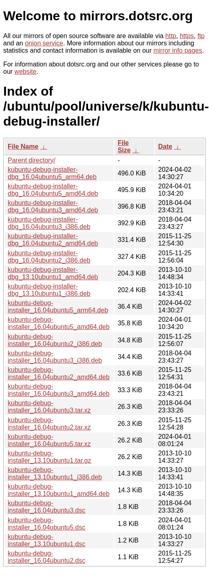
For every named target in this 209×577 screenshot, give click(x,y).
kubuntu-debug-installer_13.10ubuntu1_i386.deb (55, 473)
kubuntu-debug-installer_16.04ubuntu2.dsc (46, 557)
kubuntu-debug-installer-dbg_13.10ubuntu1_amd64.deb (53, 273)
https (187, 35)
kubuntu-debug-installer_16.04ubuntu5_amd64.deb (59, 323)
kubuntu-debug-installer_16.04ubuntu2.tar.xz (49, 424)
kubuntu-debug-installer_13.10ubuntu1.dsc (46, 540)
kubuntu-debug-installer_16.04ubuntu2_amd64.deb (59, 373)
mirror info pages (177, 50)
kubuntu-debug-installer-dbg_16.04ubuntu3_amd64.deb (53, 206)
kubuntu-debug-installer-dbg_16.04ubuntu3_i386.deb (49, 223)
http (170, 35)
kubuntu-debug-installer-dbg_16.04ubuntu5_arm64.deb (52, 173)
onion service (44, 43)
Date (165, 146)
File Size (124, 146)
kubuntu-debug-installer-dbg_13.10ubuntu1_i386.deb (49, 290)
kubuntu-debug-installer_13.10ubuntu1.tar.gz (49, 457)
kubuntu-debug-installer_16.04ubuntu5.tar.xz (49, 440)
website (26, 71)
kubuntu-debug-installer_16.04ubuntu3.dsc (46, 507)
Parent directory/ (31, 160)
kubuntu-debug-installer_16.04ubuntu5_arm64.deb (58, 306)
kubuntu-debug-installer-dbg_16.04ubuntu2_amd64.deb (53, 240)
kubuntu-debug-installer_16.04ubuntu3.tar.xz (49, 407)
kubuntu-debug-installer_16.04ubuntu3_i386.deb (55, 357)
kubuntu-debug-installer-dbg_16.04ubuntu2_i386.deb (49, 257)
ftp (201, 35)
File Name (23, 146)
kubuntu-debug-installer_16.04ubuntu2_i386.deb (55, 340)
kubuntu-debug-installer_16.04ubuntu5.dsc (46, 524)
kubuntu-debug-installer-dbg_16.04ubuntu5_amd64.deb (53, 190)
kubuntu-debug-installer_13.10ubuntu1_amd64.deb (59, 490)
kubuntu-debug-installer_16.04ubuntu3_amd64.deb (59, 390)
